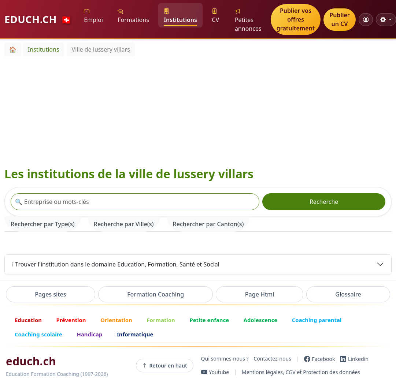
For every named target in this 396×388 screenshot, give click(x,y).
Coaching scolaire (38, 334)
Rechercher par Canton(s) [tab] (208, 224)
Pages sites (50, 294)
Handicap (90, 334)
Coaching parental (317, 320)
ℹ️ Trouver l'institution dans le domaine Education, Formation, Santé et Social (115, 264)
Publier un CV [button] (339, 19)
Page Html (259, 294)
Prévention (71, 320)
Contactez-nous (272, 358)
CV (215, 15)
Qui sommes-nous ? (225, 358)
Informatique (135, 334)
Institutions (180, 15)
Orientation (116, 320)
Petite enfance (209, 320)
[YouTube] (215, 372)
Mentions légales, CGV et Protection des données (301, 372)
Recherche (324, 202)
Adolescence (261, 320)
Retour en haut (164, 365)
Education (28, 320)
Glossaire (348, 294)
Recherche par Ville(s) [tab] (124, 224)
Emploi (93, 15)
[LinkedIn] (354, 358)
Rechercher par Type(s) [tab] (43, 224)
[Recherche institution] (135, 201)
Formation (161, 320)
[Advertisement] (71, 111)
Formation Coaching (155, 294)
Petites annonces (248, 20)
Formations (133, 15)
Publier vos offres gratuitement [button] (296, 19)
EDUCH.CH (38, 19)
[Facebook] (319, 358)
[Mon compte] (366, 19)
